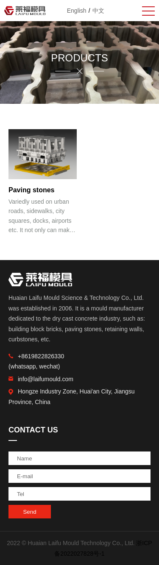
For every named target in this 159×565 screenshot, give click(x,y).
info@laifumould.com (40, 379)
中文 (98, 10)
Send (29, 512)
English (76, 10)
